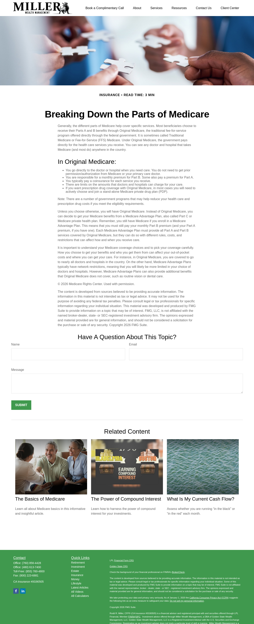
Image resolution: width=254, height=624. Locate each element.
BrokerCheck (178, 572)
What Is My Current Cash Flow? (200, 499)
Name (15, 344)
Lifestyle (76, 583)
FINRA (131, 616)
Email (133, 344)
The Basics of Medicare (40, 499)
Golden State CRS (119, 566)
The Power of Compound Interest (126, 499)
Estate (75, 570)
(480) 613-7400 (31, 567)
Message (17, 369)
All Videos (77, 591)
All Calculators (80, 595)
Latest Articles (79, 587)
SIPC (138, 616)
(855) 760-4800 (35, 571)
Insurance (77, 575)
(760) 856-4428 (31, 563)
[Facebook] (16, 591)
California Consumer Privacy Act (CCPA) (209, 597)
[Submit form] (21, 405)
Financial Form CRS (124, 560)
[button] (105, 8)
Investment (78, 566)
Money (75, 579)
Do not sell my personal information (187, 601)
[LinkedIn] (23, 591)
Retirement (78, 562)
